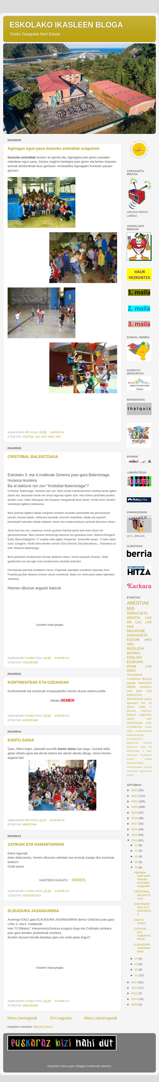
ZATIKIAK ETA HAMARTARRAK (36, 844)
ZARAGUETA (137, 635)
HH (37, 436)
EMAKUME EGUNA (139, 743)
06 (137, 861)
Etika (142, 747)
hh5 (58, 436)
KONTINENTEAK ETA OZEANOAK (38, 682)
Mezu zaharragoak (100, 1018)
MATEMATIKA (32, 895)
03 (137, 964)
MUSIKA (133, 653)
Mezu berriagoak (22, 1018)
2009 (134, 1004)
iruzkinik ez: (58, 432)
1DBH (141, 706)
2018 (134, 818)
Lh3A (149, 723)
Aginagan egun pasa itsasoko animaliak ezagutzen (53, 148)
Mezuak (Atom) (43, 1026)
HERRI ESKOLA (139, 687)
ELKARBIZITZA (135, 739)
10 (137, 856)
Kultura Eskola (139, 759)
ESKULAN (132, 747)
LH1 (138, 622)
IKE (143, 703)
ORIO (131, 670)
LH (150, 703)
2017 (134, 823)
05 (137, 867)
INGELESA (135, 648)
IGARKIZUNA (134, 723)
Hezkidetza (146, 755)
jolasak (131, 683)
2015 (134, 834)
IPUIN (131, 666)
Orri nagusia (61, 1018)
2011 (134, 993)
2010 (134, 999)
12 (137, 845)
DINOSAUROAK (135, 735)
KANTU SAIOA (21, 740)
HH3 (51, 436)
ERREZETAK (134, 695)
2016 (134, 829)
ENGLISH (134, 657)
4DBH (130, 731)
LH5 (129, 691)
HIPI (149, 719)
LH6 (149, 691)
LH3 (148, 666)
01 (137, 975)
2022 (134, 795)
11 (137, 850)
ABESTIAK (30, 824)
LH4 (148, 622)
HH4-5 (130, 719)
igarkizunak (146, 771)
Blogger (81, 1066)
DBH (139, 691)
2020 (134, 806)
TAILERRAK (134, 674)
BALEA (147, 679)
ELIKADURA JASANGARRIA (33, 911)
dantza (130, 706)
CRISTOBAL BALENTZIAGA (33, 457)
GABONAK (145, 715)
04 (137, 958)
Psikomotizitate (134, 767)
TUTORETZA (134, 727)
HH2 (44, 436)
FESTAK (28, 436)
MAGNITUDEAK (135, 763)
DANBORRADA (143, 731)
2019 (134, 812)
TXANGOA (134, 679)
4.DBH (148, 727)
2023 (134, 790)
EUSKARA (135, 662)
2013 (134, 982)
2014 (134, 840)
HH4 (130, 626)
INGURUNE (30, 662)
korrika (130, 775)
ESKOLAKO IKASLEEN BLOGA (66, 25)
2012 (134, 987)
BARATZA (145, 683)
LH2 (148, 618)
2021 (134, 801)
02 (137, 969)
